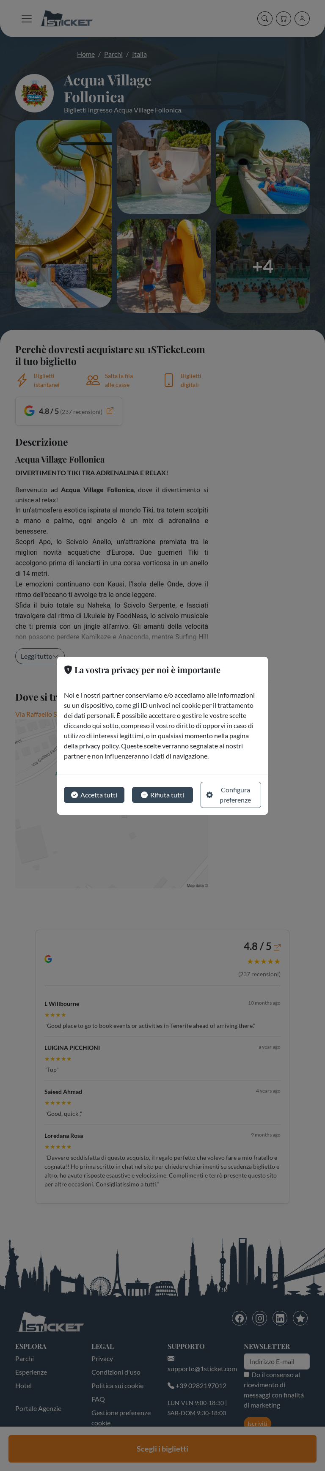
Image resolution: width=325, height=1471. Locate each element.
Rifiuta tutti (162, 795)
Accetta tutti (94, 795)
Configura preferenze (228, 795)
